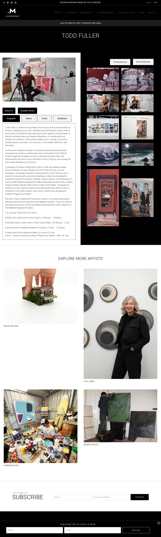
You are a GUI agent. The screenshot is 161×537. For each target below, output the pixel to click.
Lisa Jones (89, 381)
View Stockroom (143, 62)
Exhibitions (86, 12)
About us (152, 13)
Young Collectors (126, 13)
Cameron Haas (11, 465)
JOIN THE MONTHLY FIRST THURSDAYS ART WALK (80, 23)
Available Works (27, 111)
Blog (149, 2)
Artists (57, 13)
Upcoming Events (105, 13)
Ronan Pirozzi (91, 444)
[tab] (11, 118)
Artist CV (9, 111)
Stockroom (70, 13)
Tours (141, 13)
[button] (120, 62)
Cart (155, 2)
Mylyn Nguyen (11, 326)
